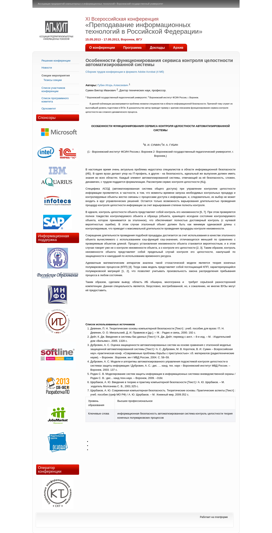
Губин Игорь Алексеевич (112, 85)
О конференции (102, 47)
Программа (132, 47)
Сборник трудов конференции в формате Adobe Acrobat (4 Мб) (125, 71)
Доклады (157, 47)
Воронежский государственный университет (140, 3)
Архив (178, 47)
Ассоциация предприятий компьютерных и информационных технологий (76, 3)
